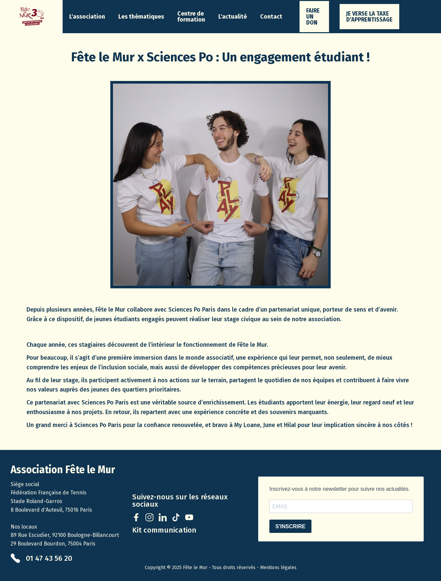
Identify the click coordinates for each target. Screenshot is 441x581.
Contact (271, 16)
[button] (87, 16)
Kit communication (164, 530)
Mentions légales (278, 567)
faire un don (313, 16)
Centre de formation (191, 16)
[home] (31, 16)
